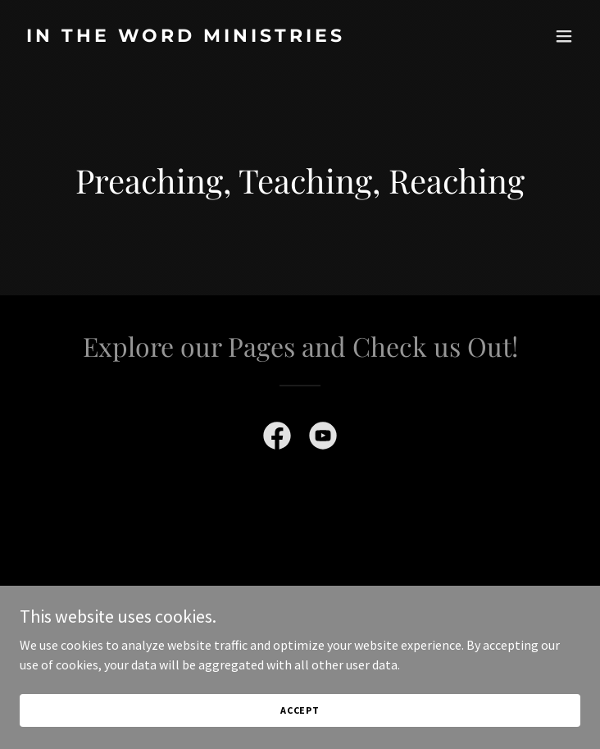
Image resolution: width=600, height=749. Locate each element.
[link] (216, 37)
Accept (300, 710)
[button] (564, 36)
